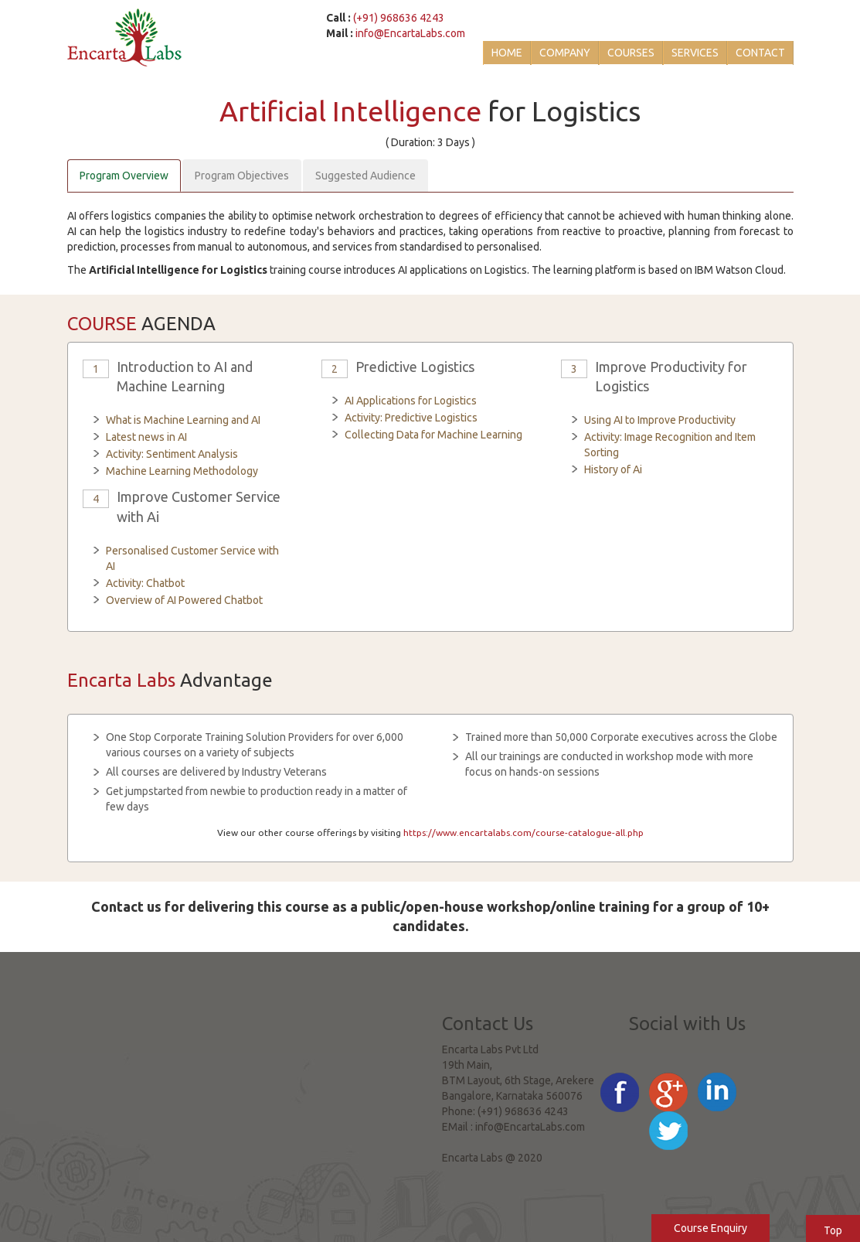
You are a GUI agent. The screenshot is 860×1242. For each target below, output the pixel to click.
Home (506, 52)
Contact (760, 52)
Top (833, 1230)
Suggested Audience (365, 175)
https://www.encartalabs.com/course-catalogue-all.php (523, 832)
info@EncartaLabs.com (410, 33)
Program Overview (124, 175)
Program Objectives (242, 175)
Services (695, 52)
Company (564, 52)
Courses (630, 52)
